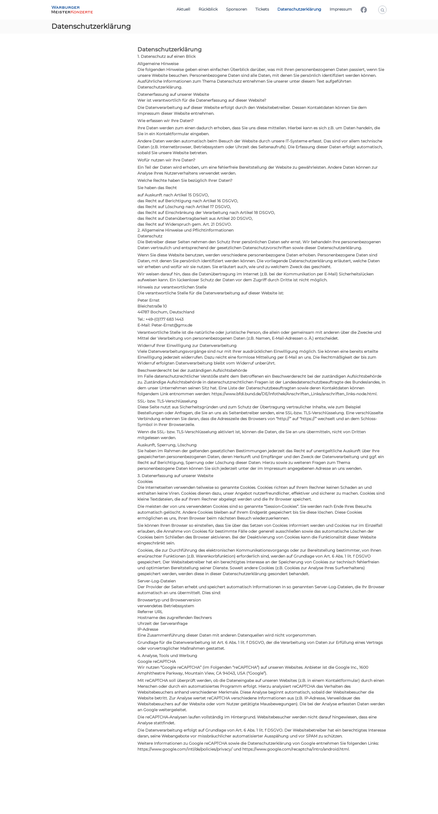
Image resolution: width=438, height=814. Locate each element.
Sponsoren (236, 9)
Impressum (341, 9)
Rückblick (208, 9)
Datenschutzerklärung (299, 9)
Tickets (262, 9)
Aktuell (183, 9)
